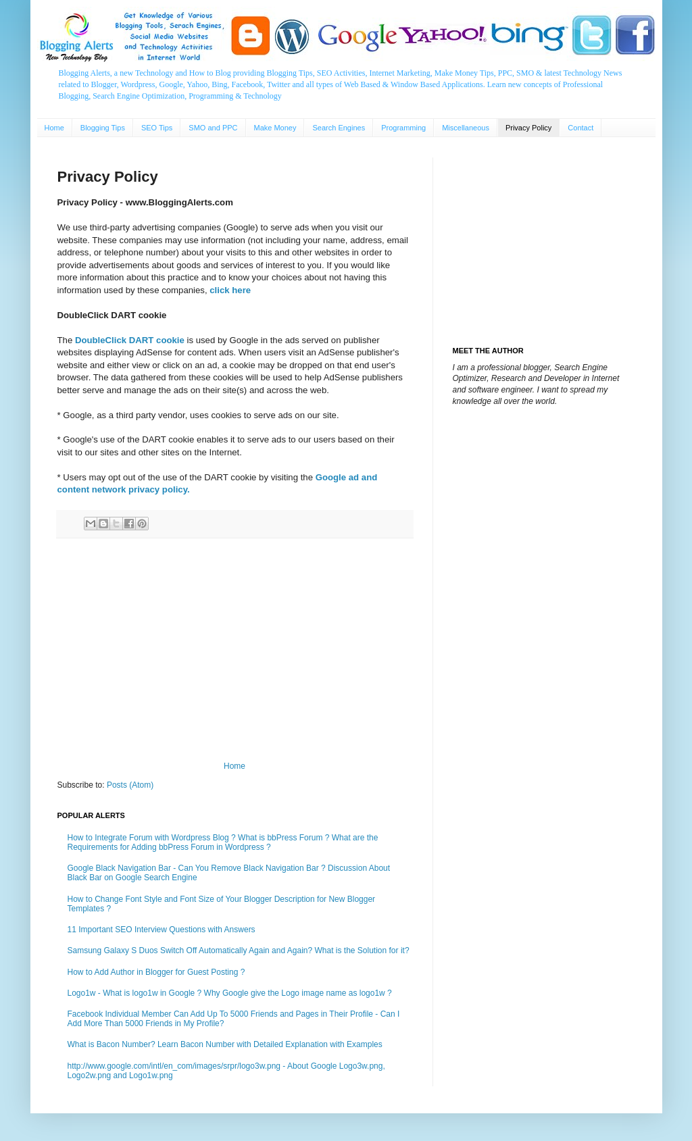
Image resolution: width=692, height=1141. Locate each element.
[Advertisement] (234, 649)
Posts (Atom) (130, 785)
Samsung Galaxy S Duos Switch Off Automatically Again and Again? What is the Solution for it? (239, 950)
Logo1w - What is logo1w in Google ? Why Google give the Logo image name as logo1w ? (230, 993)
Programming (403, 128)
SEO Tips (156, 128)
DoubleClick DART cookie (129, 340)
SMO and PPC (213, 128)
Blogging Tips (102, 128)
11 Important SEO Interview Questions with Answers (161, 929)
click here (230, 290)
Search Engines (338, 128)
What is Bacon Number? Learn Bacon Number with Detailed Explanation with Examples (225, 1044)
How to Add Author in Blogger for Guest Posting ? (156, 972)
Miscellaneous (465, 128)
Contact (580, 128)
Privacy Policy (528, 128)
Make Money (275, 128)
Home (54, 128)
